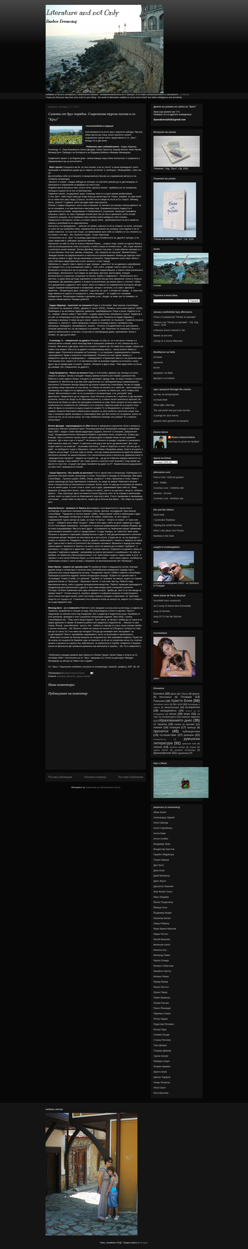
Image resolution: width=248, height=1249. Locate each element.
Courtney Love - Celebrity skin (168, 488)
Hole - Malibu (160, 482)
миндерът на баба (163, 373)
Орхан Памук (160, 992)
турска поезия (83, 676)
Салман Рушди (161, 1034)
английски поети (161, 704)
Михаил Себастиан (163, 965)
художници (183, 753)
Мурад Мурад (160, 981)
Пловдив (186, 696)
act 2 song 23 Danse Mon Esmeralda (172, 606)
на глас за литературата (166, 394)
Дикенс (196, 693)
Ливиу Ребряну (161, 923)
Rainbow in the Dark (163, 536)
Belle (155, 622)
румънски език (189, 744)
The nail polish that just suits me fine (171, 410)
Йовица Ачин (160, 907)
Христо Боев (181, 701)
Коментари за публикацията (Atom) (103, 787)
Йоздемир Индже (162, 913)
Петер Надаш (160, 1018)
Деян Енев (159, 870)
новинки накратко (190, 717)
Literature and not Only (82, 12)
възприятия (192, 707)
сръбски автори (177, 747)
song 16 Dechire (161, 611)
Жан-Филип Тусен (162, 891)
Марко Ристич (160, 934)
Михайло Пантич (162, 971)
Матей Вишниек (161, 939)
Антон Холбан (160, 838)
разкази (189, 735)
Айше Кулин (159, 812)
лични (172, 713)
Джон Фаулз (159, 881)
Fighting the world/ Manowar (167, 525)
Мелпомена (165, 697)
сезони (157, 746)
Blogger (143, 1242)
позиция (174, 727)
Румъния (159, 700)
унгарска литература (184, 750)
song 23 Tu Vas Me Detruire (167, 616)
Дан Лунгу (158, 865)
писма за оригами (184, 724)
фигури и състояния (164, 378)
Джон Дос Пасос (179, 693)
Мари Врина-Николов (164, 928)
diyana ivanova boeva (183, 437)
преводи (191, 727)
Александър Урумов (164, 817)
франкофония (162, 752)
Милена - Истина (162, 493)
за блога (184, 94)
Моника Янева (161, 976)
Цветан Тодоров (161, 1077)
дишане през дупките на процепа (170, 421)
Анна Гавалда (160, 822)
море (187, 713)
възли (156, 367)
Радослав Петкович (163, 1024)
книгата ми (191, 711)
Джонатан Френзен (163, 886)
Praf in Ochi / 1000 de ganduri (168, 477)
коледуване (158, 714)
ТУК (178, 112)
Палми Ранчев (161, 1003)
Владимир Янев (161, 844)
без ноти (177, 704)
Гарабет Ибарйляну (163, 854)
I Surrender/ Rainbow (164, 520)
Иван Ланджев (161, 897)
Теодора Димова (162, 1050)
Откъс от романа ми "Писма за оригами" (174, 317)
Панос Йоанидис (162, 1008)
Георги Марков (161, 860)
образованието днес (175, 720)
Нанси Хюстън (161, 987)
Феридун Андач (161, 1061)
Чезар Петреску (161, 1082)
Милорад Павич (161, 955)
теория (193, 747)
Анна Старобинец (162, 828)
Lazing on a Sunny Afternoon (168, 341)
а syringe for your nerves (165, 415)
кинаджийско (168, 710)
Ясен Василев (160, 1093)
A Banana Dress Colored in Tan (169, 330)
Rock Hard (158, 514)
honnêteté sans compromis (167, 600)
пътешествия (160, 399)
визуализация (171, 707)
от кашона (160, 724)
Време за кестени (162, 335)
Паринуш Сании (161, 1013)
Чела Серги (159, 1087)
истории (157, 357)
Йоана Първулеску (163, 902)
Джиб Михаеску (161, 875)
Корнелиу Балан (162, 918)
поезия (157, 727)
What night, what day (164, 405)
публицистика (191, 731)
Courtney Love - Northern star (168, 498)
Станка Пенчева (162, 1040)
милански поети (161, 944)
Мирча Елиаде (161, 960)
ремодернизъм (159, 739)
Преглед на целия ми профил (183, 441)
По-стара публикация (130, 777)
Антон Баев (159, 833)
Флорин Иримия (161, 1066)
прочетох (71, 676)
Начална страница (95, 777)
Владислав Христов (163, 849)
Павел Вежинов (161, 997)
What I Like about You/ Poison (168, 530)
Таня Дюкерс (160, 1045)
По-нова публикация (60, 777)
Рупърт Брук (159, 1029)
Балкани (61, 676)
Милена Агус (160, 950)
